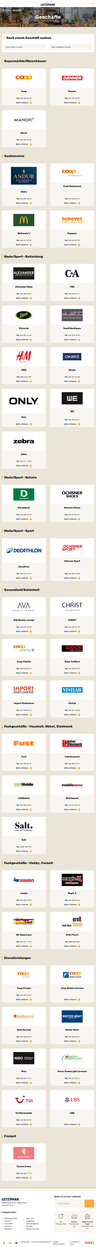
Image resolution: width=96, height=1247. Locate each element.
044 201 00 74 (25, 573)
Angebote (30, 1221)
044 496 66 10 (25, 710)
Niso (23, 1071)
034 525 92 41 (74, 1078)
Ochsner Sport (72, 561)
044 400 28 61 (74, 419)
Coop (24, 91)
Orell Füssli (72, 935)
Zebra (24, 454)
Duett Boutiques (72, 328)
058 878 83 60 (25, 668)
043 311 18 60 (25, 461)
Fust (23, 756)
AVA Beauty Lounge (23, 620)
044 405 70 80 (74, 573)
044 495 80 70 (25, 763)
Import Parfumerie (24, 703)
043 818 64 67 (74, 514)
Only (23, 417)
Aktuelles (8, 1229)
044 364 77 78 (25, 1173)
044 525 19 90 (25, 627)
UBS (72, 1113)
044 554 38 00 (74, 335)
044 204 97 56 (74, 627)
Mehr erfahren (24, 102)
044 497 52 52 (7, 1205)
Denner (72, 91)
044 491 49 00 (25, 240)
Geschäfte (8, 1223)
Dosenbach (24, 507)
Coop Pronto (24, 988)
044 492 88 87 (74, 1037)
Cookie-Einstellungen (59, 1243)
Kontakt (29, 1226)
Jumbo (24, 893)
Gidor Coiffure (72, 661)
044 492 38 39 (74, 668)
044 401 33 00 (74, 377)
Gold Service (24, 1030)
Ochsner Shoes (72, 507)
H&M (23, 370)
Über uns (30, 1218)
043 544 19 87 (25, 995)
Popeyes (72, 233)
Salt (24, 840)
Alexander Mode (24, 287)
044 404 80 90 (25, 1120)
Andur (24, 191)
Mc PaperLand (23, 935)
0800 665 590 (25, 377)
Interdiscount (72, 756)
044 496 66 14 (74, 198)
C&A (72, 287)
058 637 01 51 (74, 294)
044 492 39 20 (25, 198)
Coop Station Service (72, 988)
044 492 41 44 (25, 335)
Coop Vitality (24, 661)
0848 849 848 (73, 942)
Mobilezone (72, 798)
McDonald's (23, 233)
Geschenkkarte (32, 1223)
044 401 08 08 (74, 710)
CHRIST (72, 620)
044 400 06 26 (74, 900)
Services (7, 1226)
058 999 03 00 (74, 98)
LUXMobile (24, 798)
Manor (23, 133)
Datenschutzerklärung (41, 1242)
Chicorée (24, 328)
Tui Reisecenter (23, 1113)
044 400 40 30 (25, 1037)
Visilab (72, 703)
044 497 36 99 (25, 140)
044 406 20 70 (25, 514)
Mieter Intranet (32, 1229)
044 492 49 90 (25, 805)
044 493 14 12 (25, 1078)
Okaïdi (72, 370)
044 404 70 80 (25, 900)
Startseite (6, 10)
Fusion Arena (24, 1166)
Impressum (25, 1242)
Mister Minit (72, 1030)
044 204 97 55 (74, 240)
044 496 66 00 (25, 98)
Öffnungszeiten (10, 1218)
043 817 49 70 (74, 805)
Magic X (72, 893)
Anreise (7, 1221)
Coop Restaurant (72, 186)
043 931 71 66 (25, 942)
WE (72, 411)
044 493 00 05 (25, 294)
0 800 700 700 (25, 847)
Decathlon (23, 566)
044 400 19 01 (74, 763)
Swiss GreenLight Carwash (72, 1071)
